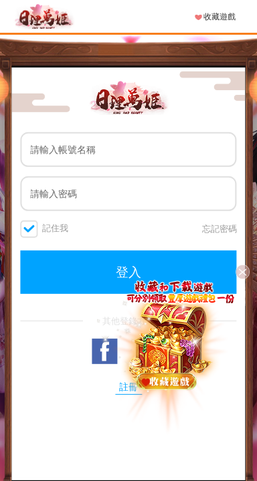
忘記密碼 (219, 228)
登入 (128, 272)
